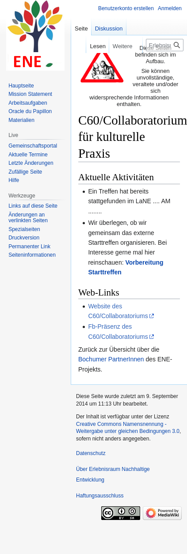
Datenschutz (91, 453)
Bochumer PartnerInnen (111, 359)
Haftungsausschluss (99, 496)
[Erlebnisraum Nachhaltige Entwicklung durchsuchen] (164, 45)
